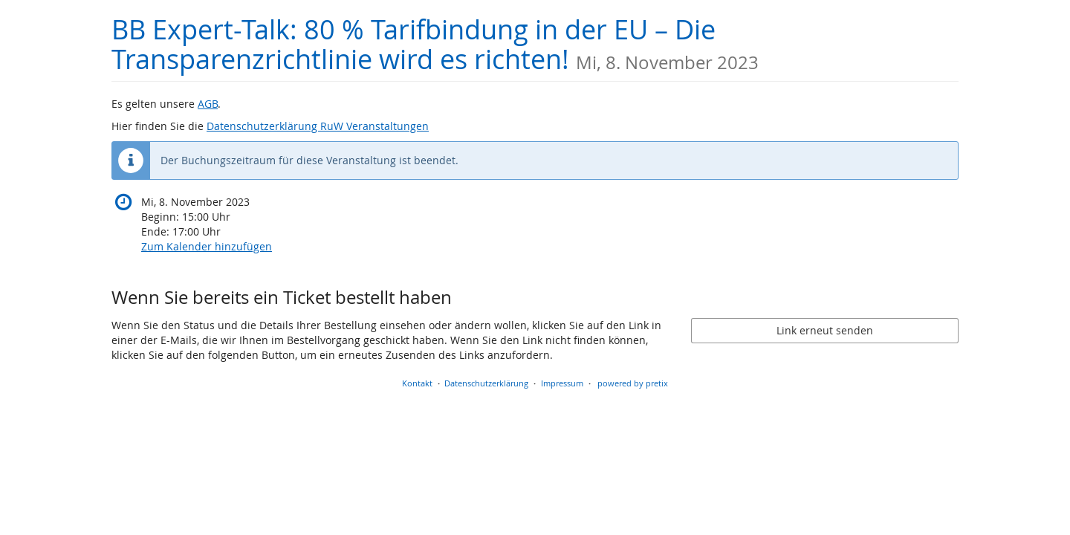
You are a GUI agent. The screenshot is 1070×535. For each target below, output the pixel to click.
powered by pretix (632, 383)
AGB (208, 104)
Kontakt (417, 383)
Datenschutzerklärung (486, 383)
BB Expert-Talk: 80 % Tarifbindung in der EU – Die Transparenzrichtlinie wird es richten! (435, 44)
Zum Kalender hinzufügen (206, 246)
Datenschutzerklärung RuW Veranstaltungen (318, 126)
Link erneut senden (824, 330)
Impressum (562, 383)
